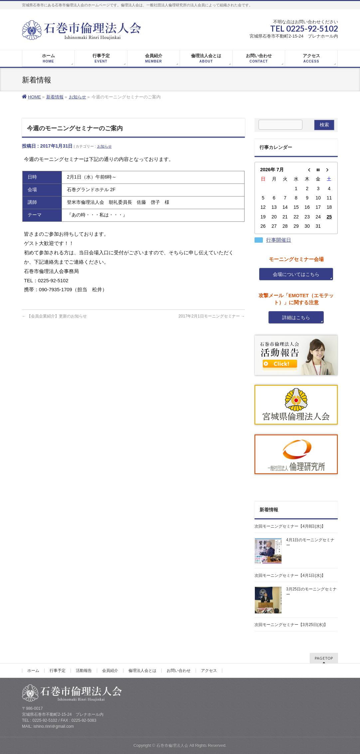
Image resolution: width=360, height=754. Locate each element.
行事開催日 (278, 240)
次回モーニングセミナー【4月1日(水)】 (290, 575)
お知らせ (104, 146)
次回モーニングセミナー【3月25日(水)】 (291, 624)
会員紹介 (110, 671)
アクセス (209, 671)
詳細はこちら (296, 317)
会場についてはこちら (296, 274)
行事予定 (58, 671)
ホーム (33, 671)
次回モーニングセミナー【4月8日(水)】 (290, 526)
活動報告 (84, 671)
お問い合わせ (179, 671)
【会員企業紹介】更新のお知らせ (54, 316)
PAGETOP (324, 658)
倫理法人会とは (142, 671)
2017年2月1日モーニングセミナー (212, 316)
